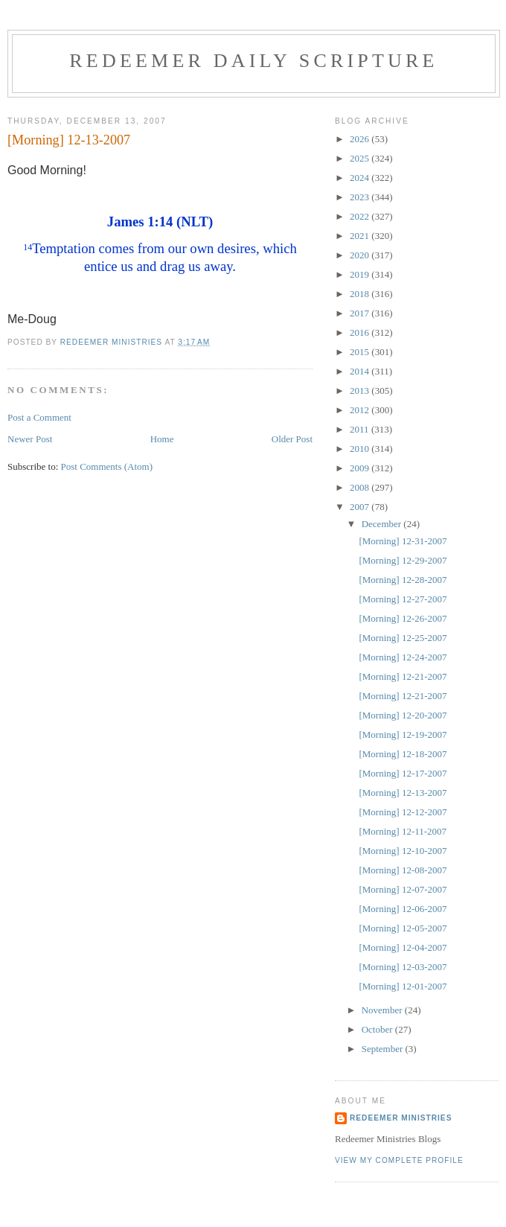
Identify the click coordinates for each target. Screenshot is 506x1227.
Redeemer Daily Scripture (253, 60)
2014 (360, 371)
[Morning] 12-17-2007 (402, 773)
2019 (360, 274)
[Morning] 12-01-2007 (402, 986)
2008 (360, 487)
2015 (360, 351)
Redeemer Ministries (401, 1118)
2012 (360, 409)
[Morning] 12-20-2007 (402, 715)
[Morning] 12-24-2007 (402, 657)
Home (162, 438)
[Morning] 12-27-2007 (402, 599)
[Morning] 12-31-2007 (402, 540)
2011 (360, 429)
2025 (360, 158)
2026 (360, 138)
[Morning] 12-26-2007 (402, 618)
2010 (360, 448)
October (378, 1029)
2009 (360, 468)
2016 (360, 332)
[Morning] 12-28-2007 (402, 579)
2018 (360, 293)
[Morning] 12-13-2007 (402, 792)
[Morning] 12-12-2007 (402, 812)
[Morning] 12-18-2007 (402, 753)
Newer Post (29, 438)
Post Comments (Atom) (107, 466)
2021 (360, 235)
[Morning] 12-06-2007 (402, 908)
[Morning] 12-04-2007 (402, 947)
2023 (360, 197)
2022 (360, 216)
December (383, 523)
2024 (360, 177)
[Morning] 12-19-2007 (402, 734)
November (383, 1010)
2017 (360, 313)
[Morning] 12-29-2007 (402, 560)
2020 (360, 255)
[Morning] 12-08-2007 (402, 870)
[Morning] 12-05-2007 (402, 928)
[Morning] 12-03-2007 (402, 966)
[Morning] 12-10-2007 (402, 850)
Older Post (292, 438)
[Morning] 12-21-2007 (402, 676)
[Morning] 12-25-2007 (402, 637)
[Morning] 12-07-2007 (402, 889)
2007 (360, 506)
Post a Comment (39, 417)
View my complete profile (399, 1160)
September (384, 1048)
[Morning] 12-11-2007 (402, 831)
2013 (360, 390)
